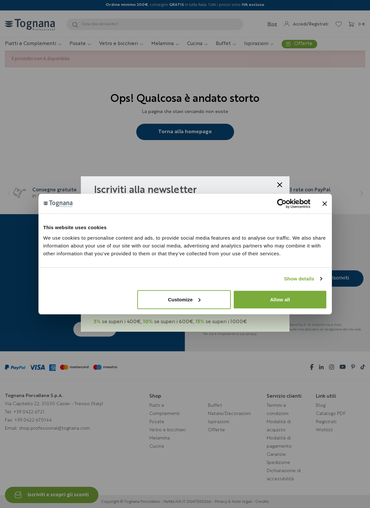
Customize (184, 299)
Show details (299, 278)
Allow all (280, 299)
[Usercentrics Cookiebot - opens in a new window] (281, 204)
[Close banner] (324, 203)
